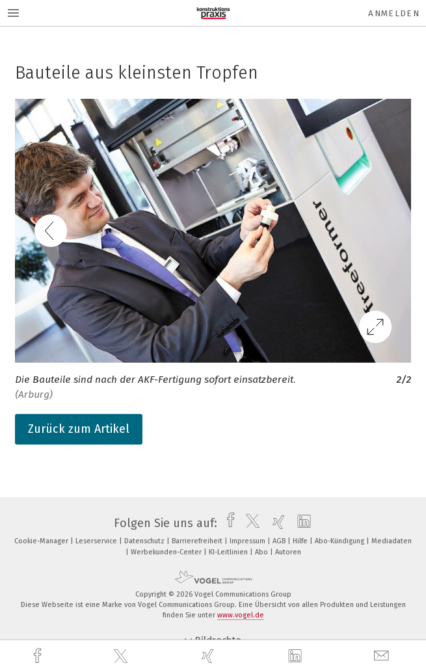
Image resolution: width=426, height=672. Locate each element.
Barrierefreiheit (198, 541)
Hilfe (301, 541)
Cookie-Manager (42, 541)
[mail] (383, 656)
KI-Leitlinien (229, 552)
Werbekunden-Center (167, 552)
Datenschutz (145, 541)
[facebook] (39, 656)
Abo (262, 552)
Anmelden (393, 13)
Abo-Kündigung (340, 541)
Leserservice (97, 541)
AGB (280, 541)
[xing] (209, 656)
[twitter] (122, 656)
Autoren (288, 552)
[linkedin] (296, 656)
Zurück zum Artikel (78, 429)
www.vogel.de (240, 615)
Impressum (248, 541)
